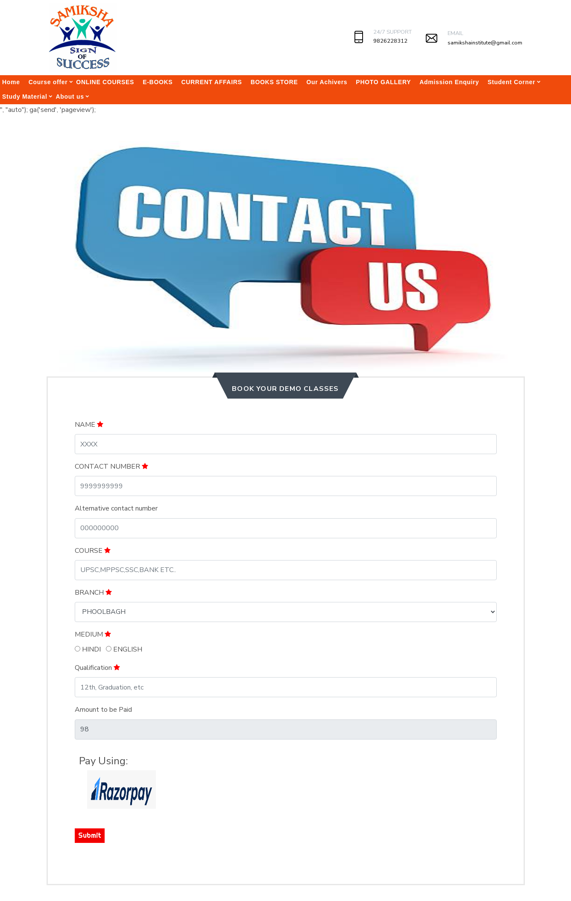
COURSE (93, 550)
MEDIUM (93, 634)
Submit (89, 835)
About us (70, 96)
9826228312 (390, 41)
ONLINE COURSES (105, 82)
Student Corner (512, 82)
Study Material (24, 96)
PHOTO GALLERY (383, 82)
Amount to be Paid (103, 709)
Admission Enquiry (449, 82)
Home (11, 82)
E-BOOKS (158, 82)
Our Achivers (327, 82)
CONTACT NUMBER (111, 466)
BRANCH (93, 592)
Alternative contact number (116, 508)
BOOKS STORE (274, 82)
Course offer (48, 82)
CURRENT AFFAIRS (211, 82)
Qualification (97, 667)
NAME (89, 424)
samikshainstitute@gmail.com (485, 43)
